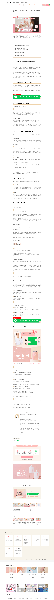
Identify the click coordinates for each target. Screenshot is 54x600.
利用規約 (31, 598)
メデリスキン (21, 574)
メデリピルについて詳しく (32, 496)
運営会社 (15, 598)
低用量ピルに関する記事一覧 (29, 559)
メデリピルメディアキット (16, 594)
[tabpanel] (9, 540)
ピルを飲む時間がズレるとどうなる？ (20, 48)
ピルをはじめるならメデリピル (19, 55)
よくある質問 (32, 577)
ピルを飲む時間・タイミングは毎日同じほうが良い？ (22, 45)
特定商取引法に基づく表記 (25, 598)
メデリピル (11, 574)
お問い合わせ (19, 598)
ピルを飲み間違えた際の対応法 (19, 52)
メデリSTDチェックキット (32, 574)
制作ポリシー (41, 598)
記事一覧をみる (9, 555)
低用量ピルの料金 (11, 577)
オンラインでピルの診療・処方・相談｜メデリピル (12, 559)
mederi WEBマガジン (22, 559)
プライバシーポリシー (36, 598)
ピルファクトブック (23, 594)
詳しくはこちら (22, 434)
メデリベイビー (43, 574)
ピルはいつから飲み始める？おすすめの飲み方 (21, 49)
